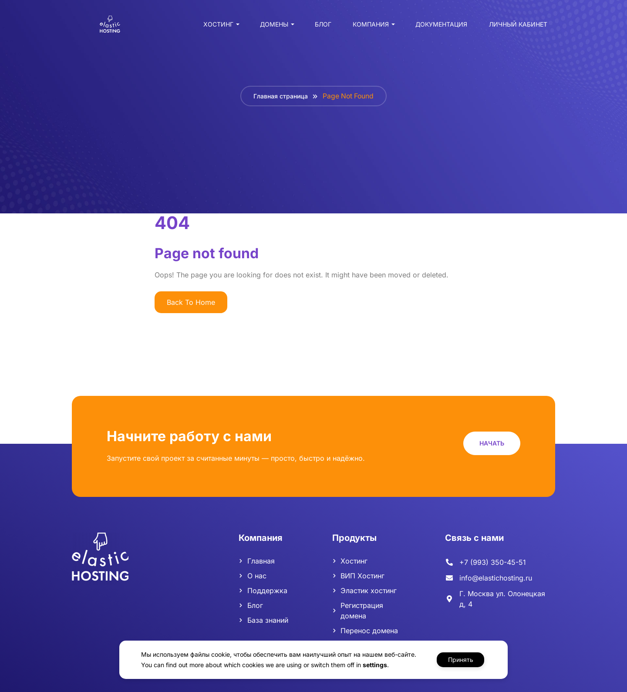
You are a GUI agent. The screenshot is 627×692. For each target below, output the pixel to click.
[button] (491, 443)
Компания (369, 26)
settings (373, 664)
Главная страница (280, 96)
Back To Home (191, 302)
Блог (321, 26)
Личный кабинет (516, 26)
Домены (272, 26)
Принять (460, 659)
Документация (439, 26)
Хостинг (216, 26)
